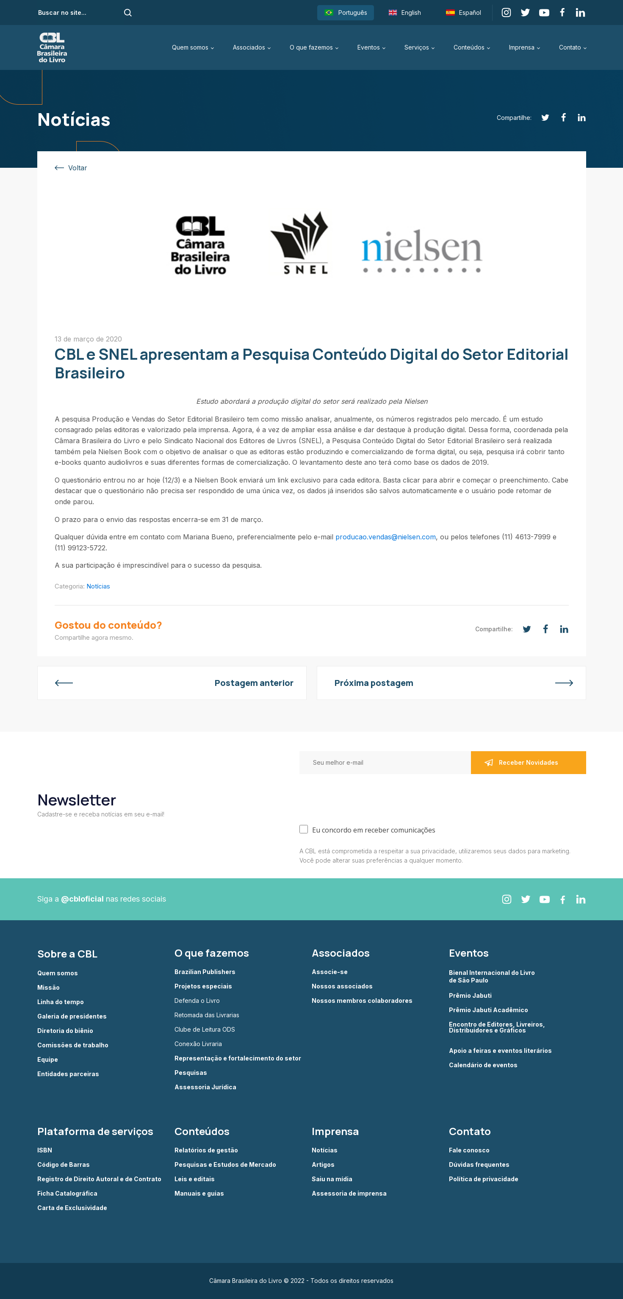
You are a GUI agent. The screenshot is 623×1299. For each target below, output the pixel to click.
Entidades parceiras (68, 1074)
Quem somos (190, 47)
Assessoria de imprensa (349, 1193)
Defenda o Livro (197, 1001)
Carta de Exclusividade (72, 1208)
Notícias (98, 586)
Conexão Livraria (198, 1044)
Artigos (323, 1165)
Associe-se (330, 972)
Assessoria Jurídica (205, 1087)
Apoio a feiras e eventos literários (500, 1051)
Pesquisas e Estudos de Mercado (225, 1165)
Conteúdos (469, 47)
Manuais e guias (199, 1193)
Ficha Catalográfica (67, 1193)
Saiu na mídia (332, 1179)
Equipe (47, 1060)
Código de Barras (63, 1165)
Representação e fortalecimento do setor (237, 1058)
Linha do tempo (60, 1002)
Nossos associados (342, 986)
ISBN (44, 1150)
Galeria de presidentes (72, 1016)
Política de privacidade (483, 1179)
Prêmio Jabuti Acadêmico (488, 1010)
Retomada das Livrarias (206, 1015)
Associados (249, 47)
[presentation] (363, 797)
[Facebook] (559, 117)
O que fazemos (311, 47)
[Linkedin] (577, 117)
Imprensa (521, 47)
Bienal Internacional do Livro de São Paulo (492, 976)
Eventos (368, 47)
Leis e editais (194, 1179)
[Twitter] (541, 117)
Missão (48, 988)
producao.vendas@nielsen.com (385, 537)
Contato (570, 47)
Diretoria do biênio (65, 1031)
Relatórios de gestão (206, 1150)
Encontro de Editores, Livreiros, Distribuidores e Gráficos (497, 1027)
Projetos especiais (203, 986)
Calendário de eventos (483, 1065)
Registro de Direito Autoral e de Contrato (99, 1179)
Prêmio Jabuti (470, 996)
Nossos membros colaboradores (362, 1001)
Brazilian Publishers (204, 972)
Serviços (416, 47)
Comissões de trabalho (72, 1045)
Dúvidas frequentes (479, 1165)
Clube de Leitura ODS (204, 1030)
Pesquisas (190, 1073)
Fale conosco (469, 1150)
